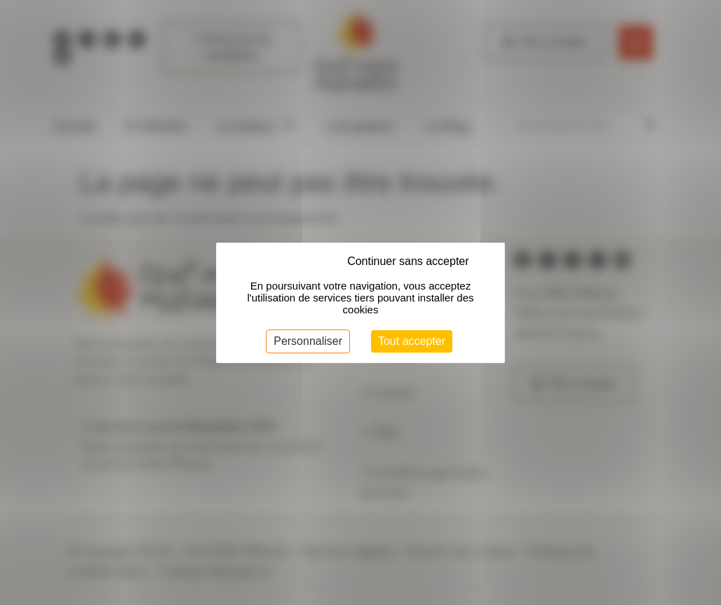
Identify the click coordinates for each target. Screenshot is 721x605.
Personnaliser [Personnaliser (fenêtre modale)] (308, 341)
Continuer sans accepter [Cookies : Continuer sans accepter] (408, 261)
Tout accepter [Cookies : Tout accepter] (411, 341)
